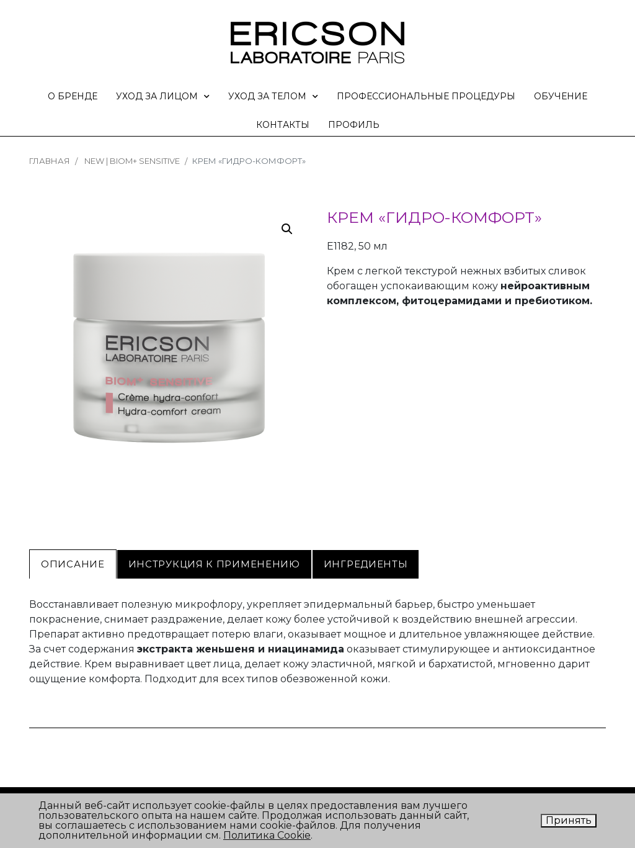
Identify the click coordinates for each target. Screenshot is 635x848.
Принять (569, 820)
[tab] (73, 564)
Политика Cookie (267, 835)
